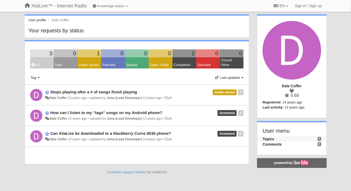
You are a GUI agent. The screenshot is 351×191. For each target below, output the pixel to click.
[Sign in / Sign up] (308, 5)
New (58, 65)
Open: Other (159, 65)
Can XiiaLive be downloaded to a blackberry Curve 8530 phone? (110, 133)
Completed (182, 65)
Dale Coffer (58, 98)
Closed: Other (227, 62)
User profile (37, 20)
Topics (268, 139)
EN (281, 6)
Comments (272, 144)
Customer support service (126, 172)
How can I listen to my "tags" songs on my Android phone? (106, 112)
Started (131, 65)
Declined (204, 65)
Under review (89, 65)
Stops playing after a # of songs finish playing (93, 92)
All (35, 65)
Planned (109, 65)
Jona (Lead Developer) (124, 98)
